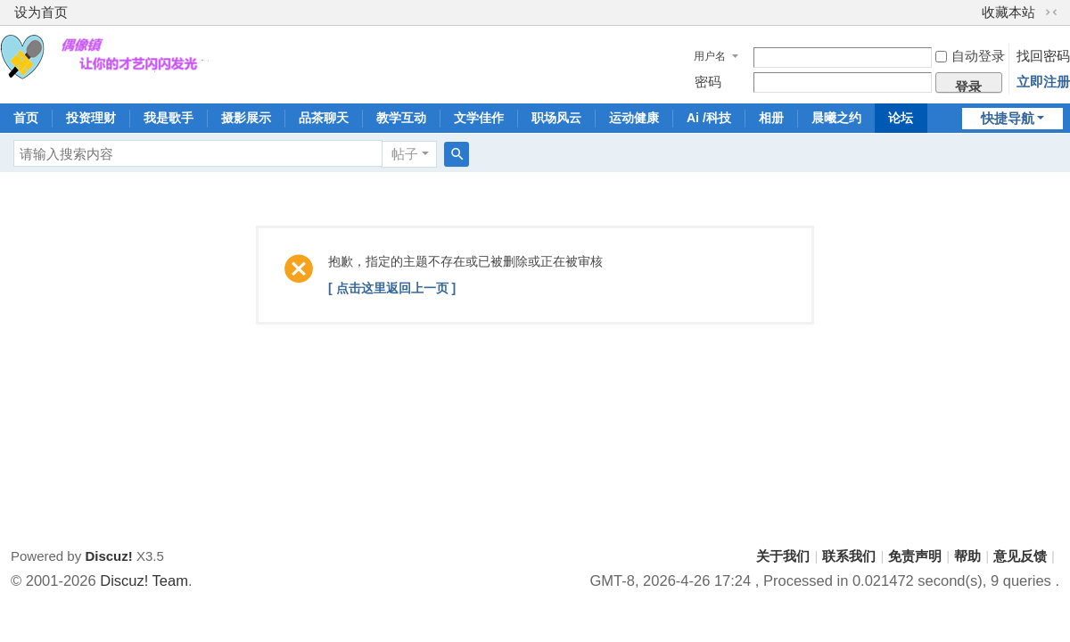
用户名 (710, 56)
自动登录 (970, 55)
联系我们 (849, 556)
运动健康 (634, 118)
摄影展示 (246, 118)
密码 (708, 81)
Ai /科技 (709, 118)
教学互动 (401, 118)
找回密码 (1043, 55)
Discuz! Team (144, 580)
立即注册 (1043, 81)
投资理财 (91, 118)
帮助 (967, 556)
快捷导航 (1007, 118)
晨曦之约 (836, 118)
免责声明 (915, 556)
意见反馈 (1020, 556)
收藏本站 (1008, 12)
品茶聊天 (324, 118)
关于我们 (783, 556)
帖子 (404, 153)
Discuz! (108, 556)
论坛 (900, 118)
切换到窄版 (1051, 12)
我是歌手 (168, 118)
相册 (771, 118)
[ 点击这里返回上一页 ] (392, 288)
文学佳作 (479, 118)
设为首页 (41, 12)
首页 (25, 118)
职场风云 (556, 118)
